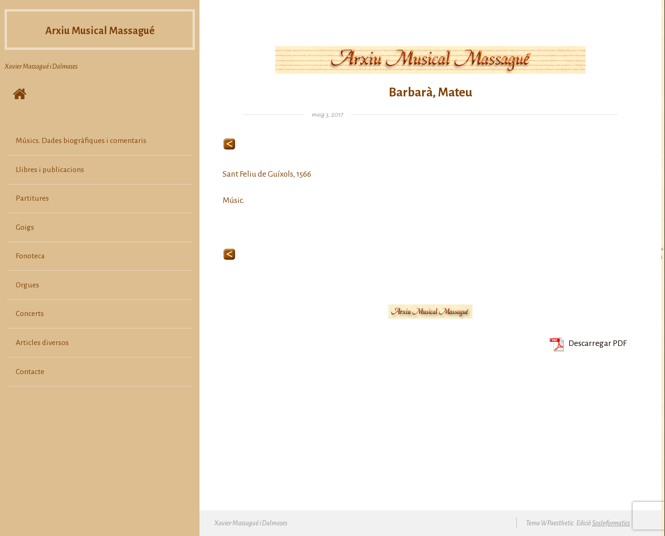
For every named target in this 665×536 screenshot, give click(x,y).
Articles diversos (42, 343)
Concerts (30, 314)
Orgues (27, 285)
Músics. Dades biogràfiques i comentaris (81, 141)
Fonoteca (30, 256)
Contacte (30, 372)
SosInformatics (611, 523)
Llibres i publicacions (50, 170)
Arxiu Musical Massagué (100, 29)
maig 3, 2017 (327, 114)
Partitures (32, 198)
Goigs (25, 227)
